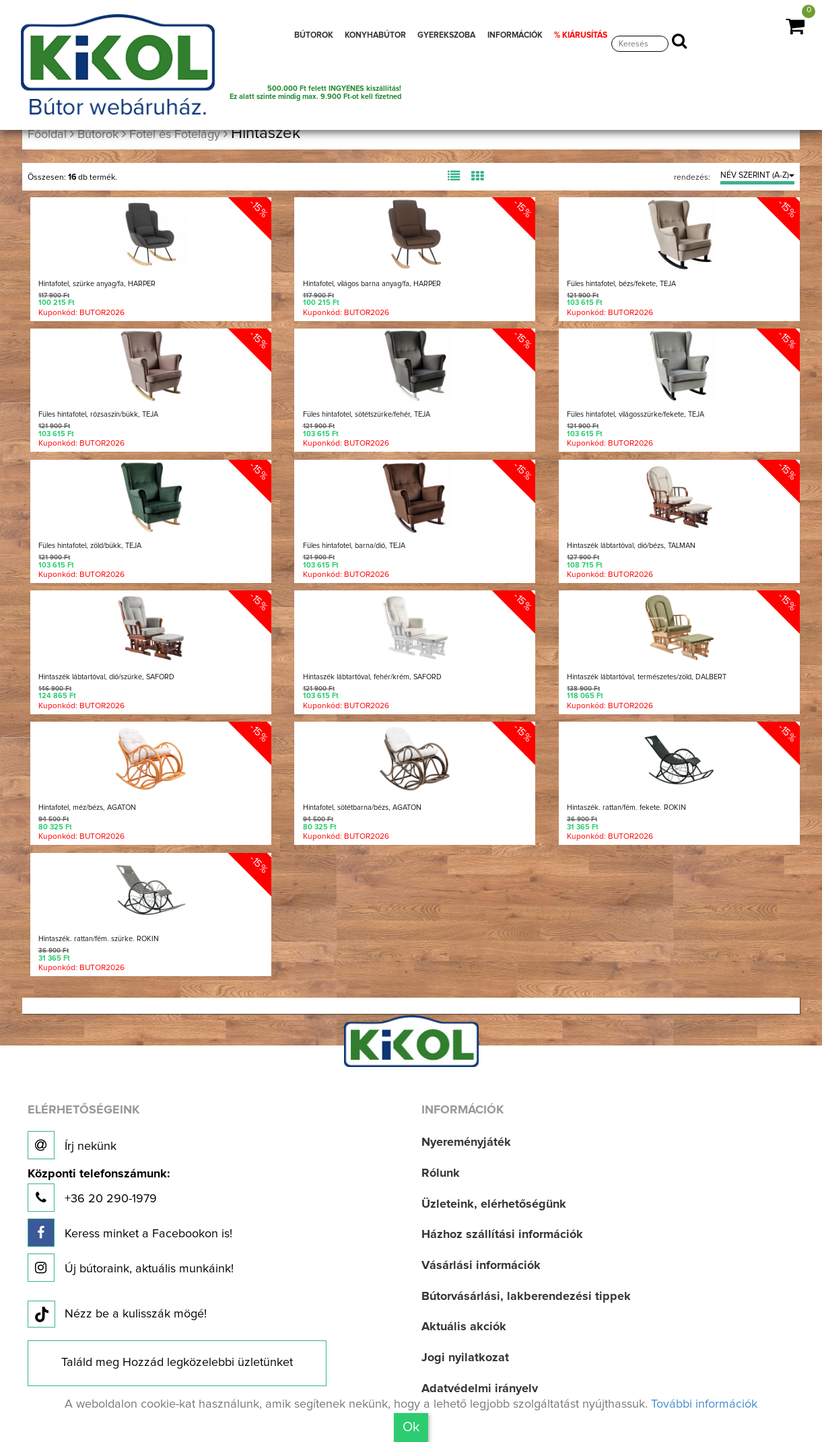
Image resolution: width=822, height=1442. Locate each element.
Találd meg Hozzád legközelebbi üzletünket (177, 1363)
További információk (704, 1404)
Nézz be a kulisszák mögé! (117, 1315)
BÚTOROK (313, 35)
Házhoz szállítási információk (502, 1235)
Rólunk (440, 1173)
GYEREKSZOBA (446, 35)
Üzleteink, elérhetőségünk (493, 1204)
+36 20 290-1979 (99, 1190)
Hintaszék (265, 133)
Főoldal (47, 135)
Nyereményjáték (466, 1142)
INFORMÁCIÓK (515, 35)
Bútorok (97, 135)
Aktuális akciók (463, 1327)
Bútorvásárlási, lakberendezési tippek (526, 1297)
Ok (411, 1427)
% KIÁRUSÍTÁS (580, 35)
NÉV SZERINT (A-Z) (757, 175)
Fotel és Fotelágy (174, 135)
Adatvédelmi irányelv (479, 1389)
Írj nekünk (72, 1145)
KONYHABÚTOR (375, 35)
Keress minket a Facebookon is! (130, 1232)
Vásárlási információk (481, 1266)
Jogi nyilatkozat (465, 1358)
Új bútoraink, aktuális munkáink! (131, 1268)
